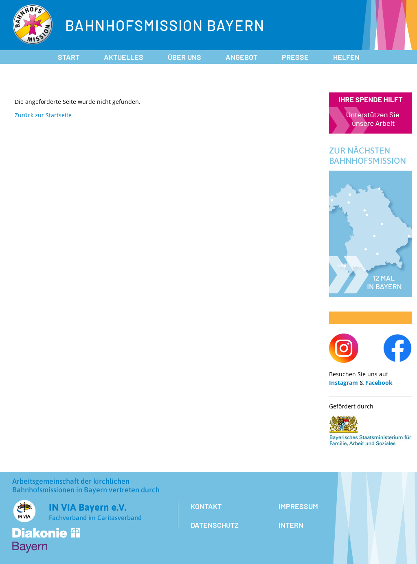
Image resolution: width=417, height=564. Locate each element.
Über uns (184, 57)
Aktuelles (123, 57)
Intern (291, 524)
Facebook (379, 382)
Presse (295, 57)
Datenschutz (215, 524)
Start (68, 57)
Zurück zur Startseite (43, 115)
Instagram (343, 382)
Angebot (241, 57)
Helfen (346, 57)
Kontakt (206, 506)
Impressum (298, 506)
